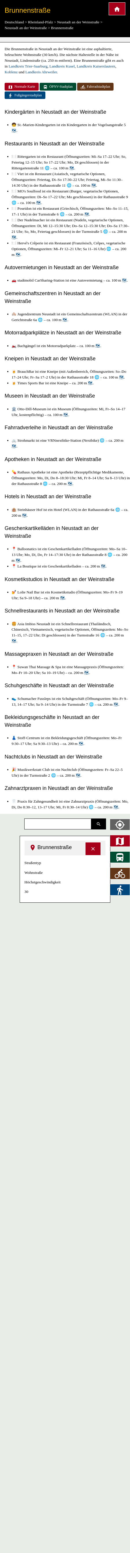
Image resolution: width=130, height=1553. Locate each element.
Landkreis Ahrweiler (41, 72)
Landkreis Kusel (62, 66)
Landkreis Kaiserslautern (96, 66)
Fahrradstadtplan (95, 87)
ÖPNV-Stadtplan (58, 87)
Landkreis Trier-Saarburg (28, 66)
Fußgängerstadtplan (25, 95)
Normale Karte (21, 87)
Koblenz (11, 72)
